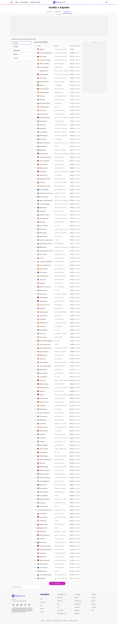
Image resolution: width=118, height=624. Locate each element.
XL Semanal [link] (93, 607)
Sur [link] (58, 607)
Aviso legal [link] (49, 620)
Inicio (17, 2)
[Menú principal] (11, 2)
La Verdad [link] (76, 597)
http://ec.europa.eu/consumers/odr (19, 611)
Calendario (57, 11)
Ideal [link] (58, 604)
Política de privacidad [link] (57, 620)
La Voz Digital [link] (77, 594)
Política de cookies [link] (73, 620)
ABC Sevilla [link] (42, 602)
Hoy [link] (41, 605)
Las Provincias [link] (60, 610)
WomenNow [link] (76, 613)
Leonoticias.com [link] (77, 600)
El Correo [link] (42, 608)
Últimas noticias (35, 2)
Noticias (49, 11)
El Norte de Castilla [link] (61, 594)
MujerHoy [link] (93, 604)
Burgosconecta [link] (77, 604)
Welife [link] (92, 610)
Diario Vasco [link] (60, 597)
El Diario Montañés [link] (61, 613)
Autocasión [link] (93, 594)
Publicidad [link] (65, 620)
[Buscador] (106, 2)
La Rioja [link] (42, 611)
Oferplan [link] (93, 597)
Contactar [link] (43, 620)
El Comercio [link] (59, 600)
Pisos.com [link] (93, 600)
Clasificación (67, 11)
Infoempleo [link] (76, 610)
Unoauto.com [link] (77, 607)
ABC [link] (41, 599)
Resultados (24, 2)
